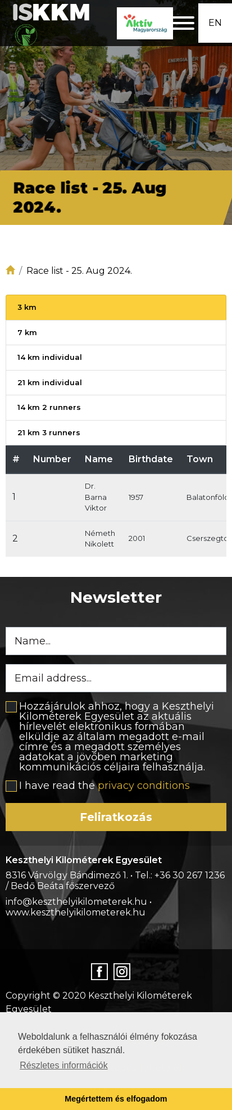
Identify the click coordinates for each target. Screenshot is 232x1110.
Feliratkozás (116, 817)
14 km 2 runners (49, 407)
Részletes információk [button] (64, 1065)
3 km (27, 307)
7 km (27, 332)
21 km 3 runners (48, 432)
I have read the (104, 785)
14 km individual (49, 357)
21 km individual (49, 382)
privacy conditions (144, 785)
